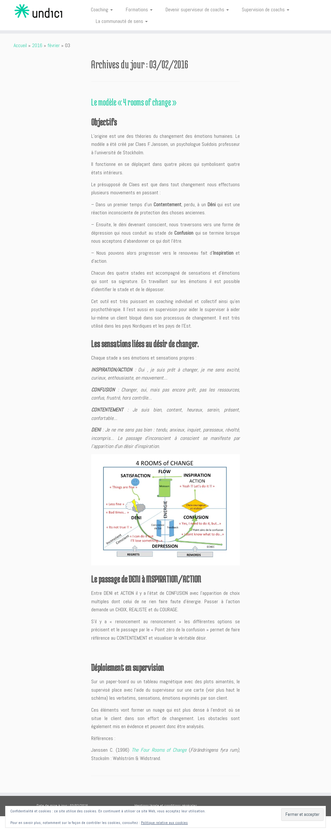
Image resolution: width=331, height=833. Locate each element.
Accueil (20, 45)
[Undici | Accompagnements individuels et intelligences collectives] (39, 11)
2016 (37, 45)
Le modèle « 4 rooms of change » (133, 102)
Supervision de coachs (265, 9)
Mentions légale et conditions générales (165, 805)
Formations (139, 9)
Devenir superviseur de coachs (197, 9)
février (54, 45)
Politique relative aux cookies (164, 822)
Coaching (102, 9)
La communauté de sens (122, 21)
